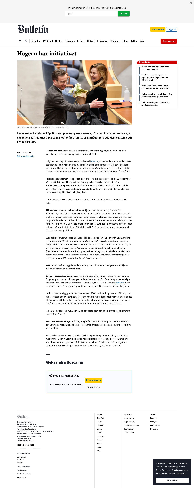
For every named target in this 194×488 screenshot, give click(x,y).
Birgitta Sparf (21, 478)
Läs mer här (181, 473)
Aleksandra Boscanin (25, 156)
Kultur (134, 41)
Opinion (115, 41)
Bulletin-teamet (129, 418)
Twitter (152, 414)
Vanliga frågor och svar (132, 425)
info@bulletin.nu (30, 429)
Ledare (81, 41)
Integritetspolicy (129, 422)
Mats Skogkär (21, 457)
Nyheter (36, 41)
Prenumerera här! (25, 444)
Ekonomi (70, 41)
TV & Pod (48, 41)
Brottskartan (169, 41)
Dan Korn (20, 462)
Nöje (142, 41)
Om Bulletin (128, 414)
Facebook (153, 418)
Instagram (153, 422)
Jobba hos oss (129, 432)
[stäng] (191, 3)
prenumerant (76, 384)
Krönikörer (102, 41)
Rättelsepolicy (129, 429)
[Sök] (26, 41)
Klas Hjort (20, 460)
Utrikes (59, 41)
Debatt (90, 41)
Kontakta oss (155, 425)
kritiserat (120, 282)
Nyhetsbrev (154, 429)
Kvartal (94, 161)
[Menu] (20, 41)
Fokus (125, 41)
